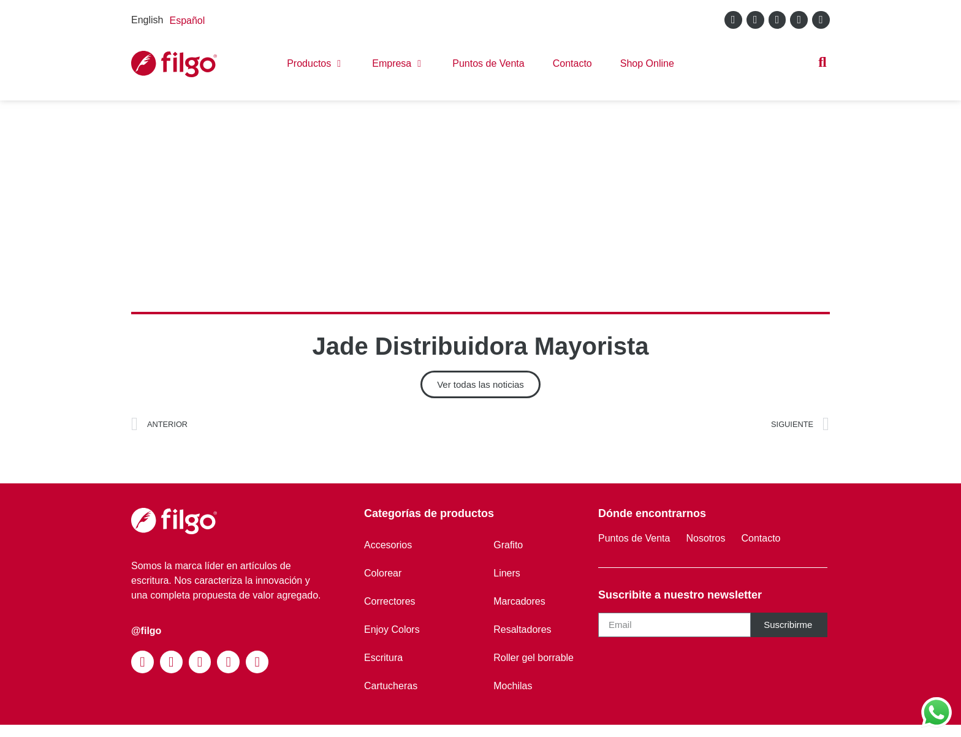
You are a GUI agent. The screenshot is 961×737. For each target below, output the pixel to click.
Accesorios (388, 545)
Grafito (508, 545)
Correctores (390, 601)
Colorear (382, 573)
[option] (187, 21)
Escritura (383, 657)
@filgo (146, 631)
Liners (506, 573)
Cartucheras (390, 686)
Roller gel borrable (533, 657)
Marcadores (519, 601)
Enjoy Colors (392, 629)
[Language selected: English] (171, 20)
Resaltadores (522, 629)
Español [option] (187, 20)
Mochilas (512, 686)
